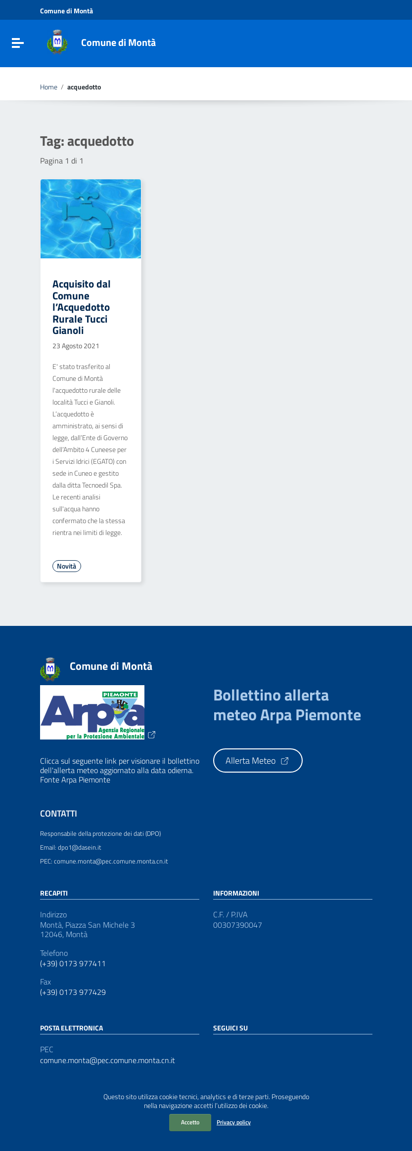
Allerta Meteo (258, 760)
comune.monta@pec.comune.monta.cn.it (107, 1060)
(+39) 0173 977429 (73, 992)
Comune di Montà (118, 42)
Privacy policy (234, 1122)
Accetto (190, 1122)
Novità (66, 566)
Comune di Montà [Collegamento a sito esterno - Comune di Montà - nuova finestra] (66, 10)
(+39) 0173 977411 (73, 963)
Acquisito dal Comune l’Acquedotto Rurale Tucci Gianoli (81, 307)
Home (48, 87)
